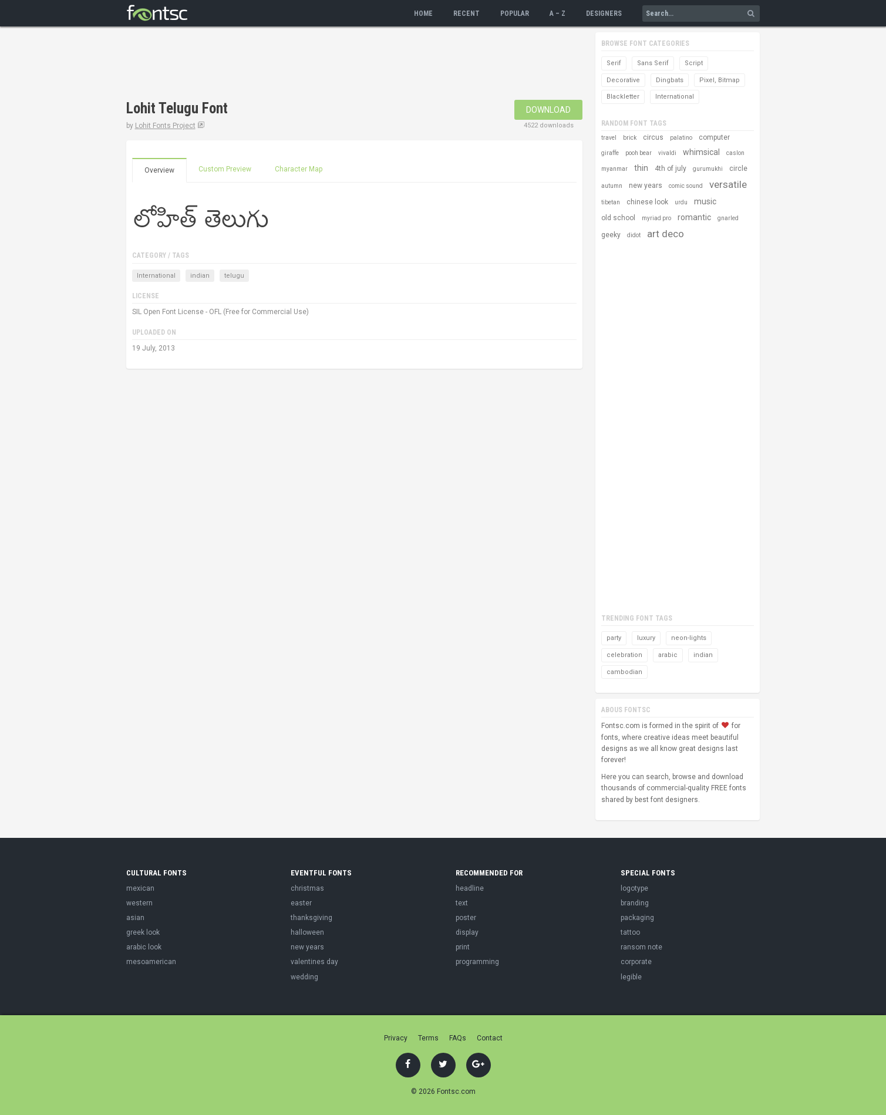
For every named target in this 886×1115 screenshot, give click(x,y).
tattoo (630, 932)
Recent (466, 13)
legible (631, 977)
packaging (637, 918)
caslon (735, 153)
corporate (636, 962)
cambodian (624, 672)
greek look (143, 932)
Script (694, 63)
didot (634, 235)
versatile (728, 184)
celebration (624, 655)
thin (641, 168)
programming (477, 962)
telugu (234, 275)
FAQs (457, 1038)
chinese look (647, 202)
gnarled (728, 218)
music (705, 201)
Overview (159, 170)
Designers (604, 13)
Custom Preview (224, 169)
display (467, 932)
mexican (140, 888)
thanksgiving (311, 918)
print (463, 947)
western (139, 903)
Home (423, 13)
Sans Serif (653, 63)
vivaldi (667, 153)
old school (618, 218)
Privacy (395, 1038)
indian (200, 275)
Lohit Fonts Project (165, 126)
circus (653, 137)
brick (629, 137)
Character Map (298, 169)
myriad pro (656, 218)
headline (470, 888)
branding (635, 903)
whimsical (701, 152)
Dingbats (669, 80)
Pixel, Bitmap (719, 80)
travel (609, 137)
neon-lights (688, 638)
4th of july (670, 168)
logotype (634, 888)
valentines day (314, 962)
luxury (646, 638)
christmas (307, 888)
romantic (694, 217)
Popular (514, 13)
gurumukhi (708, 169)
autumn (611, 186)
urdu (681, 202)
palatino (681, 137)
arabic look (143, 947)
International (156, 275)
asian (135, 918)
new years (645, 185)
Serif (614, 63)
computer (714, 137)
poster (466, 918)
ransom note (641, 947)
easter (301, 903)
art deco (665, 234)
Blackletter (623, 96)
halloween (307, 932)
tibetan (610, 202)
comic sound (686, 186)
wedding (304, 977)
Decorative (623, 80)
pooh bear (638, 153)
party (614, 638)
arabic (668, 655)
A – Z (557, 13)
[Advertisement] (340, 64)
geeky (611, 235)
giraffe (610, 153)
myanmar (614, 169)
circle (738, 168)
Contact (490, 1038)
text (462, 903)
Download (548, 109)
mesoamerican (151, 962)
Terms (428, 1038)
